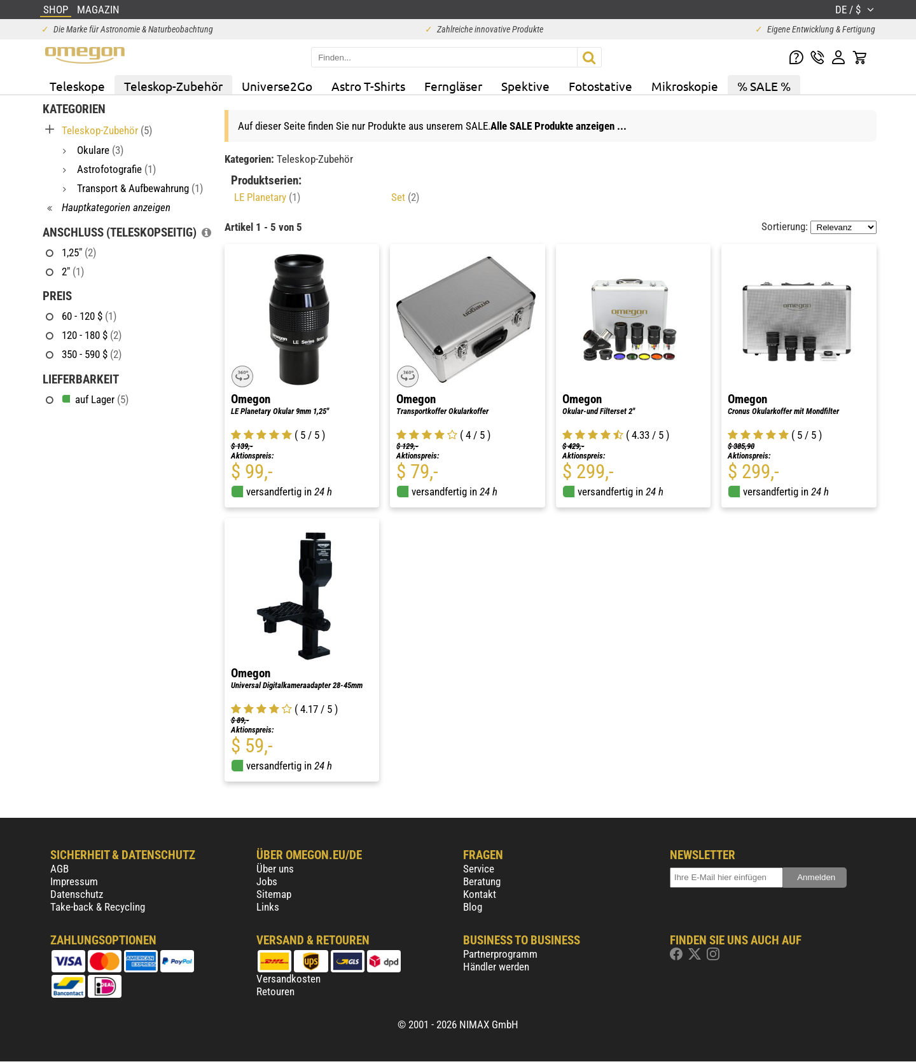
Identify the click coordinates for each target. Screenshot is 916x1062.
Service (478, 868)
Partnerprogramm (500, 954)
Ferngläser (453, 85)
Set (405, 197)
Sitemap (273, 894)
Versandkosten (288, 978)
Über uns (275, 868)
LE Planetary (267, 197)
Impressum (74, 881)
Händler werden (496, 966)
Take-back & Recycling (97, 906)
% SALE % (764, 85)
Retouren (275, 991)
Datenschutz (76, 894)
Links (267, 906)
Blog (472, 906)
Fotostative (600, 85)
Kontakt (479, 894)
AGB (59, 868)
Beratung (482, 881)
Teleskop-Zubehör (173, 85)
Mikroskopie (684, 85)
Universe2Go (277, 85)
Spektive (525, 85)
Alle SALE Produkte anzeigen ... (558, 126)
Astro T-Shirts (368, 85)
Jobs (266, 881)
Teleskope (77, 85)
